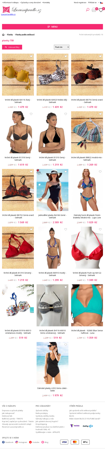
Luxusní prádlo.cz (8, 14)
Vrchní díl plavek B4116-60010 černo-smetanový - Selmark (52, 331)
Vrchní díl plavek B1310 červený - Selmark (18, 274)
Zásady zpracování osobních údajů (16, 424)
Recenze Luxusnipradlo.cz (13, 427)
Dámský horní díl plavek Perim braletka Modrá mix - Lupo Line (87, 216)
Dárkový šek (7, 416)
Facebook (9, 442)
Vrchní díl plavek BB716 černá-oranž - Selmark (87, 100)
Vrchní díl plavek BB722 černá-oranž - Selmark (18, 216)
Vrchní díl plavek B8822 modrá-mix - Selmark (87, 158)
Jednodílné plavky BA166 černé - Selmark (52, 216)
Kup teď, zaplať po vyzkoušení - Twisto (18, 421)
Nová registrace (80, 2)
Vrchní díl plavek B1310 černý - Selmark (52, 158)
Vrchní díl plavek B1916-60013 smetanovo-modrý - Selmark (18, 331)
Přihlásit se (92, 2)
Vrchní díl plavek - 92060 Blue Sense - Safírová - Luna (87, 331)
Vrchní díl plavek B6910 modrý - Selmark (52, 274)
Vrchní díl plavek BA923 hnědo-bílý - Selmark (52, 100)
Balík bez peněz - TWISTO (12, 418)
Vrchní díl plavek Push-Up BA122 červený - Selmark (87, 274)
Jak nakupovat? (8, 413)
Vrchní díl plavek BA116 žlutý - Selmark (18, 100)
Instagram (23, 442)
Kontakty (46, 2)
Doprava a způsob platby (12, 410)
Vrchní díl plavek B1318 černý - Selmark (18, 158)
